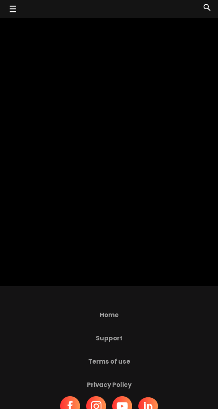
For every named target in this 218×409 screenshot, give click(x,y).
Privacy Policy (109, 385)
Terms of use (109, 361)
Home (109, 315)
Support (109, 338)
